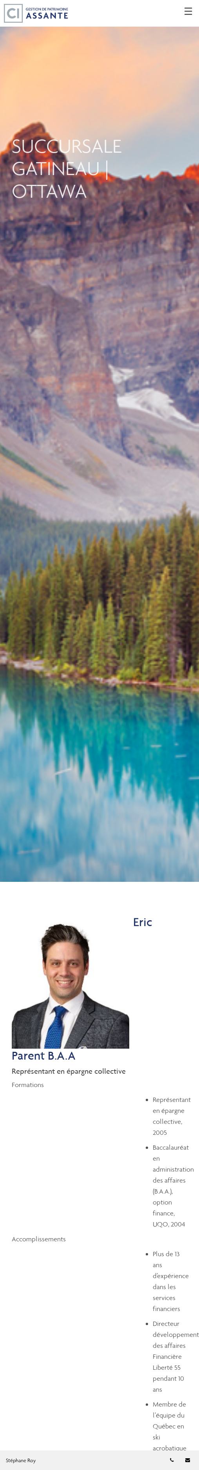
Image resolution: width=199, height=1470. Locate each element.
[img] (99, 441)
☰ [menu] (188, 12)
